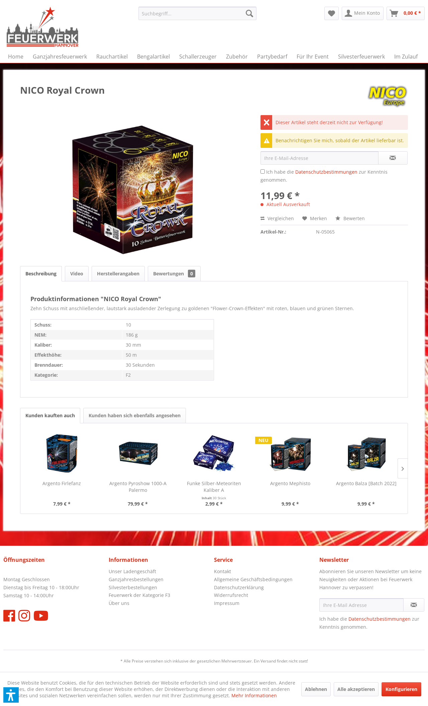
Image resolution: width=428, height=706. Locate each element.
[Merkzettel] (331, 13)
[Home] (15, 56)
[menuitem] (197, 13)
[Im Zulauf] (406, 56)
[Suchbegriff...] (197, 13)
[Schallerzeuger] (198, 56)
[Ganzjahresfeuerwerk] (60, 56)
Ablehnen (316, 689)
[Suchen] (249, 13)
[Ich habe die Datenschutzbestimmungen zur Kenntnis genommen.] (262, 171)
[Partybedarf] (272, 56)
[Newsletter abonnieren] (413, 605)
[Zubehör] (236, 56)
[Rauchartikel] (112, 56)
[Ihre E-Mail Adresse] (361, 605)
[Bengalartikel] (153, 56)
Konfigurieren (401, 689)
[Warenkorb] (406, 13)
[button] (11, 695)
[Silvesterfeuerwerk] (361, 56)
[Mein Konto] (363, 13)
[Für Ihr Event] (312, 56)
